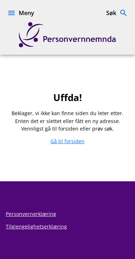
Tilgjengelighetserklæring (36, 226)
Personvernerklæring (31, 213)
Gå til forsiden (67, 141)
